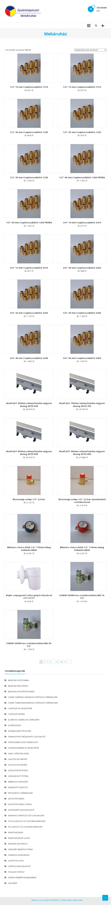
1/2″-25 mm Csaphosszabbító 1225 (82, 132)
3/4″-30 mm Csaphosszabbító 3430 (82, 312)
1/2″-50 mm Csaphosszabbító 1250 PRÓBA (29, 222)
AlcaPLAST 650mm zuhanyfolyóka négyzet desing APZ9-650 (29, 404)
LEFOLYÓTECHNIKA (16, 798)
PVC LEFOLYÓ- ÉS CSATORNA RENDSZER (25, 826)
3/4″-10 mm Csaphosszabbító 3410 (82, 222)
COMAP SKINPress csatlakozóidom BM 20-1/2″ (29, 645)
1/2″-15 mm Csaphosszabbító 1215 (82, 86)
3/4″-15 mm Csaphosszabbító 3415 (29, 267)
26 (61, 661)
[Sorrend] (90, 49)
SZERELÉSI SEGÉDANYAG (18, 855)
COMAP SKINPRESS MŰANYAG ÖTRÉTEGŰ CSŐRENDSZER (32, 697)
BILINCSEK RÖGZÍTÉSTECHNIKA (21, 691)
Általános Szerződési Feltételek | (45, 900)
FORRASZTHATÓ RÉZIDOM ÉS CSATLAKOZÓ (26, 736)
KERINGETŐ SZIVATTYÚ (18, 787)
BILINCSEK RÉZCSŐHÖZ (18, 686)
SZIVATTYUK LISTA (16, 860)
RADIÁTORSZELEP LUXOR (19, 838)
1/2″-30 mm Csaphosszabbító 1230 (29, 177)
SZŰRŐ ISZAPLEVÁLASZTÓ (19, 866)
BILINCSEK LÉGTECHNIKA (18, 680)
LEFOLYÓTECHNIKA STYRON (20, 804)
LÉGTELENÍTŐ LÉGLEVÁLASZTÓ (21, 810)
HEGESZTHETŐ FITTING (18, 770)
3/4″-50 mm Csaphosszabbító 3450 (82, 358)
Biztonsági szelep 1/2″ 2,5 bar (29, 499)
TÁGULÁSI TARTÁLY (16, 872)
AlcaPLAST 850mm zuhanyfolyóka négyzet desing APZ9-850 (29, 453)
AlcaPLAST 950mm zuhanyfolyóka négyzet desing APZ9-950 (82, 453)
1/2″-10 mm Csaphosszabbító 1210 (29, 86)
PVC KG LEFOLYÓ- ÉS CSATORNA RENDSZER (26, 821)
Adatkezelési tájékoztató (72, 900)
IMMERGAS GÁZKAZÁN (18, 781)
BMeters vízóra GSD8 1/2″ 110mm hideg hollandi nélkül (29, 549)
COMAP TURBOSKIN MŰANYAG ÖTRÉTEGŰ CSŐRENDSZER (33, 702)
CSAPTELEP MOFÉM (16, 714)
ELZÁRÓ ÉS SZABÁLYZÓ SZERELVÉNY (23, 719)
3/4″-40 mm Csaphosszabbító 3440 (29, 358)
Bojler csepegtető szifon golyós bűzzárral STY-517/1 (29, 597)
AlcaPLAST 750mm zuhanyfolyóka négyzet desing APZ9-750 (82, 404)
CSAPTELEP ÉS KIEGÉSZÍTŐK (20, 708)
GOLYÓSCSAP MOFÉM (17, 764)
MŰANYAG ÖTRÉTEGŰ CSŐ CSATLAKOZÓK (26, 815)
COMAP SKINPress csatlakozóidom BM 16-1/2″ (82, 597)
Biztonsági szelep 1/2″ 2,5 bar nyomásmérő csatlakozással (82, 501)
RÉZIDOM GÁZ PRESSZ (18, 843)
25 (57, 661)
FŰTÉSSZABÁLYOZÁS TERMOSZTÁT (23, 742)
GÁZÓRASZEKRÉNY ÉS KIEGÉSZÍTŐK (23, 748)
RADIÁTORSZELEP (15, 832)
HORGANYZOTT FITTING (18, 776)
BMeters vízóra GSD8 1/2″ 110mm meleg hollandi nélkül (82, 549)
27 (65, 661)
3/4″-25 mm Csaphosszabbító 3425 (29, 312)
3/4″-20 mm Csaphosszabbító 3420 (82, 267)
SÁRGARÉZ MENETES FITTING (20, 849)
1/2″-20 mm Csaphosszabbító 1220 (29, 132)
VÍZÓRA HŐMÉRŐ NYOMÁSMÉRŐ (22, 877)
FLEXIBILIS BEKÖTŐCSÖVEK (19, 731)
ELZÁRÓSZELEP (14, 725)
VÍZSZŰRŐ (12, 883)
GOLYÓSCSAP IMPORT (17, 759)
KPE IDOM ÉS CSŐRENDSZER (20, 793)
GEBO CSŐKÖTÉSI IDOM (18, 753)
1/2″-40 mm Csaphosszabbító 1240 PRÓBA (82, 177)
